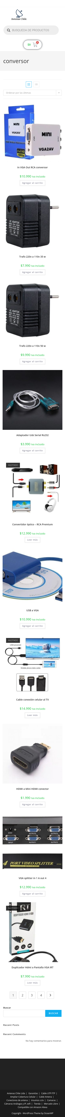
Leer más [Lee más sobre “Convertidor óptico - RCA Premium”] (32, 539)
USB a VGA (32, 610)
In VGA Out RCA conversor (32, 167)
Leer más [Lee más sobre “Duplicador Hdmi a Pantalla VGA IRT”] (32, 982)
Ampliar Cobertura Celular (23, 1096)
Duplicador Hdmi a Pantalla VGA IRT (32, 967)
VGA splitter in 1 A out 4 (32, 878)
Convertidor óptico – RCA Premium (32, 524)
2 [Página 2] (22, 995)
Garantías (33, 1093)
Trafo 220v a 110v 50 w (32, 345)
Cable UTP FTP (48, 1093)
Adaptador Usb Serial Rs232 (32, 435)
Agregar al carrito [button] (32, 182)
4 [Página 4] (41, 995)
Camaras (51, 1100)
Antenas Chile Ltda (16, 1093)
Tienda (37, 1103)
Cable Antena (45, 1096)
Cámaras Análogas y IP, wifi (17, 1103)
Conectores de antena (17, 1100)
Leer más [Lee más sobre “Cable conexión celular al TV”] (32, 715)
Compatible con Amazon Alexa (32, 1107)
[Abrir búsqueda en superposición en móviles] (31, 30)
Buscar (7, 1007)
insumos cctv (37, 1100)
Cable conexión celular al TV (32, 699)
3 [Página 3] (32, 995)
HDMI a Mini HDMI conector (32, 788)
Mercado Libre (51, 1103)
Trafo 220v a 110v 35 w (32, 256)
